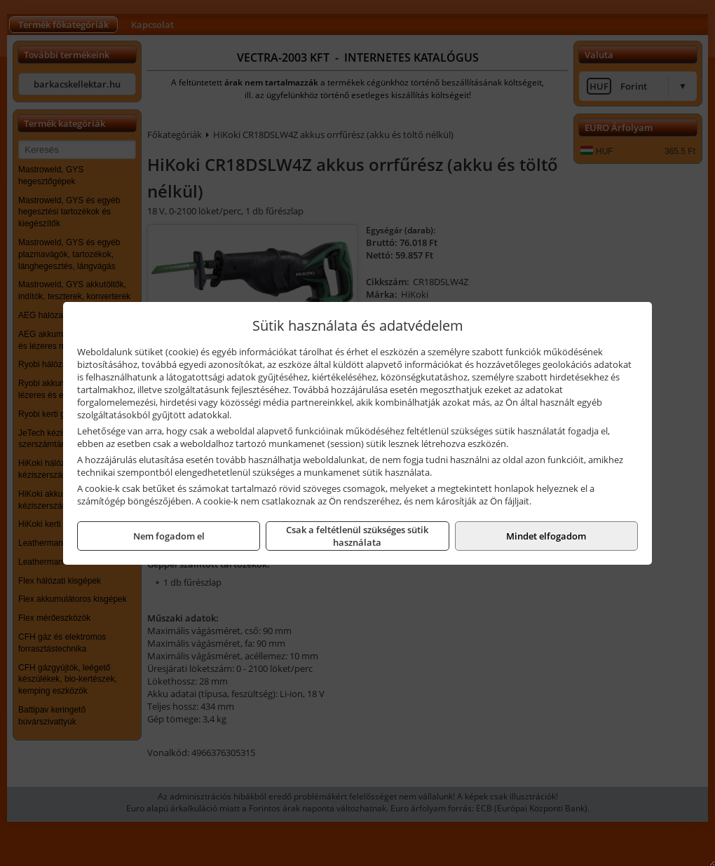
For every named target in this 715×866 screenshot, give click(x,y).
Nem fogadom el (169, 536)
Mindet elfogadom (546, 536)
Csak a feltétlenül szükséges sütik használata (357, 536)
